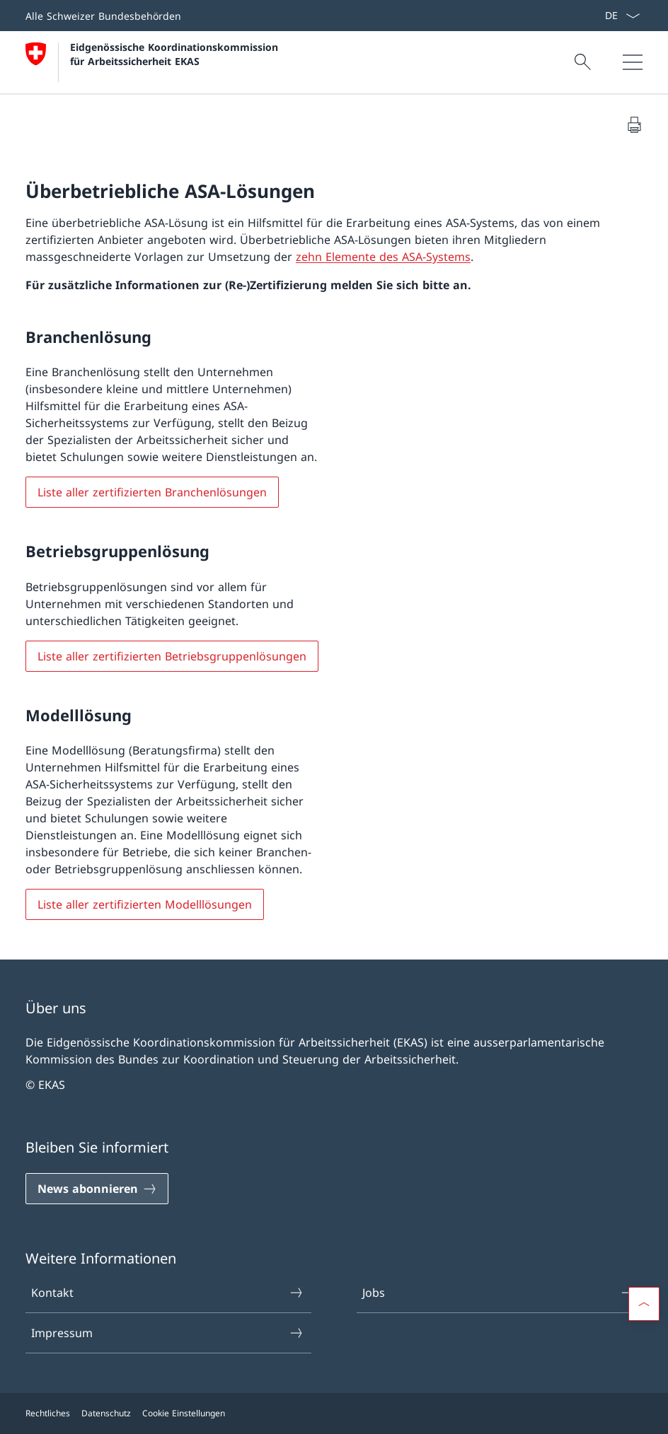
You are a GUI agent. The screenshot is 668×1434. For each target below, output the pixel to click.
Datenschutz (106, 1413)
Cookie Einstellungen (183, 1413)
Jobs (498, 1292)
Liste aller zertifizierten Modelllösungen (145, 904)
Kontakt (167, 1292)
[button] (644, 1304)
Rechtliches (47, 1413)
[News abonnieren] (96, 1188)
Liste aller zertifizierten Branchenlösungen (152, 492)
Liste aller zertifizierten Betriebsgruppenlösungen (172, 656)
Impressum (167, 1332)
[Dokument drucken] (634, 124)
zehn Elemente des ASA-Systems (383, 256)
